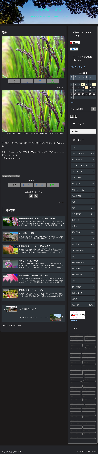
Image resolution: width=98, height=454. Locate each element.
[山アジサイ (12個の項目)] (83, 437)
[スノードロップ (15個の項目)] (77, 403)
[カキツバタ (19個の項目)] (88, 382)
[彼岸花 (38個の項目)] (90, 341)
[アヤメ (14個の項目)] (90, 413)
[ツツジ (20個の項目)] (77, 376)
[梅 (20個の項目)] (90, 376)
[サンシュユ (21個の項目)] (89, 372)
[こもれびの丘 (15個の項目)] (77, 406)
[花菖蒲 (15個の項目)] (90, 406)
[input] (83, 109)
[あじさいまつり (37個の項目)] (77, 348)
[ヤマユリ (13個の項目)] (75, 430)
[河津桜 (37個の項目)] (76, 345)
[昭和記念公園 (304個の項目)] (77, 335)
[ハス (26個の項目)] (75, 365)
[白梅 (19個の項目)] (75, 382)
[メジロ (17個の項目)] (89, 386)
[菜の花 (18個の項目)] (76, 386)
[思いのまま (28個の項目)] (89, 355)
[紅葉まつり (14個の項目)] (89, 416)
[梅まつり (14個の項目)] (76, 416)
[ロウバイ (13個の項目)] (90, 423)
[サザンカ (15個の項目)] (90, 403)
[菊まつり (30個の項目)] (89, 352)
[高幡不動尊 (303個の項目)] (77, 338)
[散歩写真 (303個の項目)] (90, 335)
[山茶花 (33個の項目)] (90, 348)
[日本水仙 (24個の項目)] (89, 365)
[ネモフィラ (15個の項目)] (89, 399)
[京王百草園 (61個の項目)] (77, 341)
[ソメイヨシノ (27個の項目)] (88, 358)
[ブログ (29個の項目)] (75, 355)
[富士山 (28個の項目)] (75, 358)
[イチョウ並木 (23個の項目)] (88, 369)
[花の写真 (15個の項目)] (76, 399)
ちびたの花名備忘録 (77, 67)
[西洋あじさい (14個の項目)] (89, 410)
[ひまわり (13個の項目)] (89, 427)
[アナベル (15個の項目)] (75, 410)
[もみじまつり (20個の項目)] (77, 379)
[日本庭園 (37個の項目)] (89, 345)
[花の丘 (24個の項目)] (75, 369)
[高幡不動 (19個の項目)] (90, 379)
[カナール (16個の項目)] (75, 393)
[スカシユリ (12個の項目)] (89, 433)
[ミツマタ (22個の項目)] (76, 372)
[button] (93, 109)
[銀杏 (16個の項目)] (75, 396)
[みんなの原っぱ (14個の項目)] (83, 420)
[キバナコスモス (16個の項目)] (88, 393)
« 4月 (72, 102)
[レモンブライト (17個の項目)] (77, 389)
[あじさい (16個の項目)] (89, 396)
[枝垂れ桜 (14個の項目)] (76, 413)
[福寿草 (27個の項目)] (76, 362)
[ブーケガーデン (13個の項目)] (77, 423)
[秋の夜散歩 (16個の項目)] (90, 389)
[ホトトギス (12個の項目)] (76, 433)
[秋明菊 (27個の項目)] (89, 362)
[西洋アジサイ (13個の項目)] (89, 430)
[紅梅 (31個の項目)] (75, 352)
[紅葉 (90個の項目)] (90, 338)
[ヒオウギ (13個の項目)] (76, 427)
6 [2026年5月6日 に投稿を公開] (82, 84)
